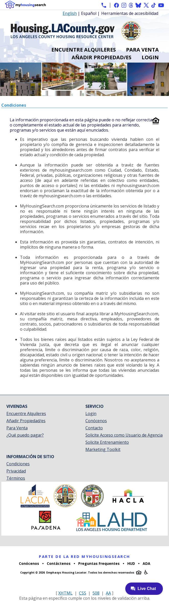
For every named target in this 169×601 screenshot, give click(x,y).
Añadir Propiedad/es (101, 57)
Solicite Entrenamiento (107, 442)
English (70, 13)
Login (150, 57)
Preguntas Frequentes (99, 563)
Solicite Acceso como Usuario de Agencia (124, 435)
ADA (146, 563)
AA (108, 593)
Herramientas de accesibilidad (129, 13)
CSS (82, 593)
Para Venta (142, 49)
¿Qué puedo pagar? (25, 435)
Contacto (94, 428)
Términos (15, 478)
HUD (131, 563)
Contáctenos (59, 563)
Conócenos (96, 420)
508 (96, 593)
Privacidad (16, 471)
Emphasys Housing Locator (66, 572)
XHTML (65, 593)
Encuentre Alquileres (83, 49)
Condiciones (18, 464)
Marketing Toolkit (102, 449)
